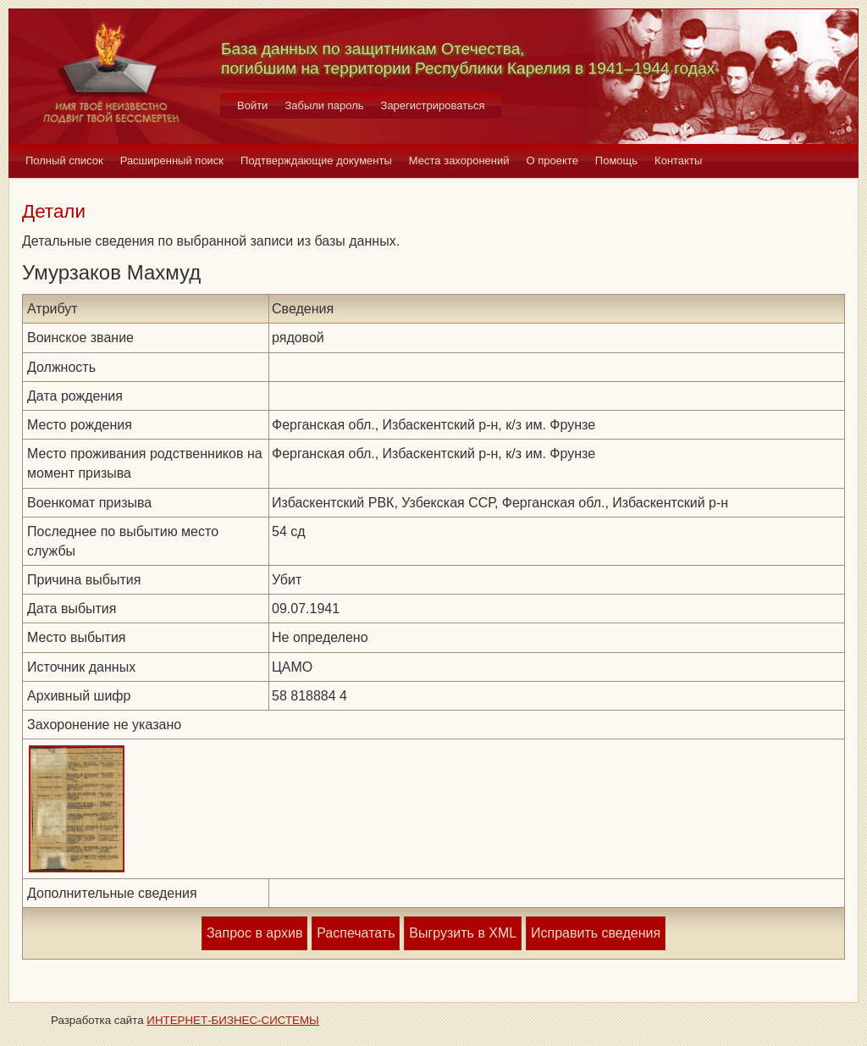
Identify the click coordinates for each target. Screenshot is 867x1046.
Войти (252, 105)
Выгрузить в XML (462, 933)
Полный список (64, 160)
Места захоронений (459, 160)
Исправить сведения (595, 933)
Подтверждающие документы (316, 160)
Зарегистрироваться (433, 105)
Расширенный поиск (172, 160)
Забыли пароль (323, 105)
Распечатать (356, 933)
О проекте (552, 160)
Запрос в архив (254, 933)
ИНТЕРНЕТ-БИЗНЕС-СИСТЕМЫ (232, 1020)
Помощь (616, 160)
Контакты (678, 160)
